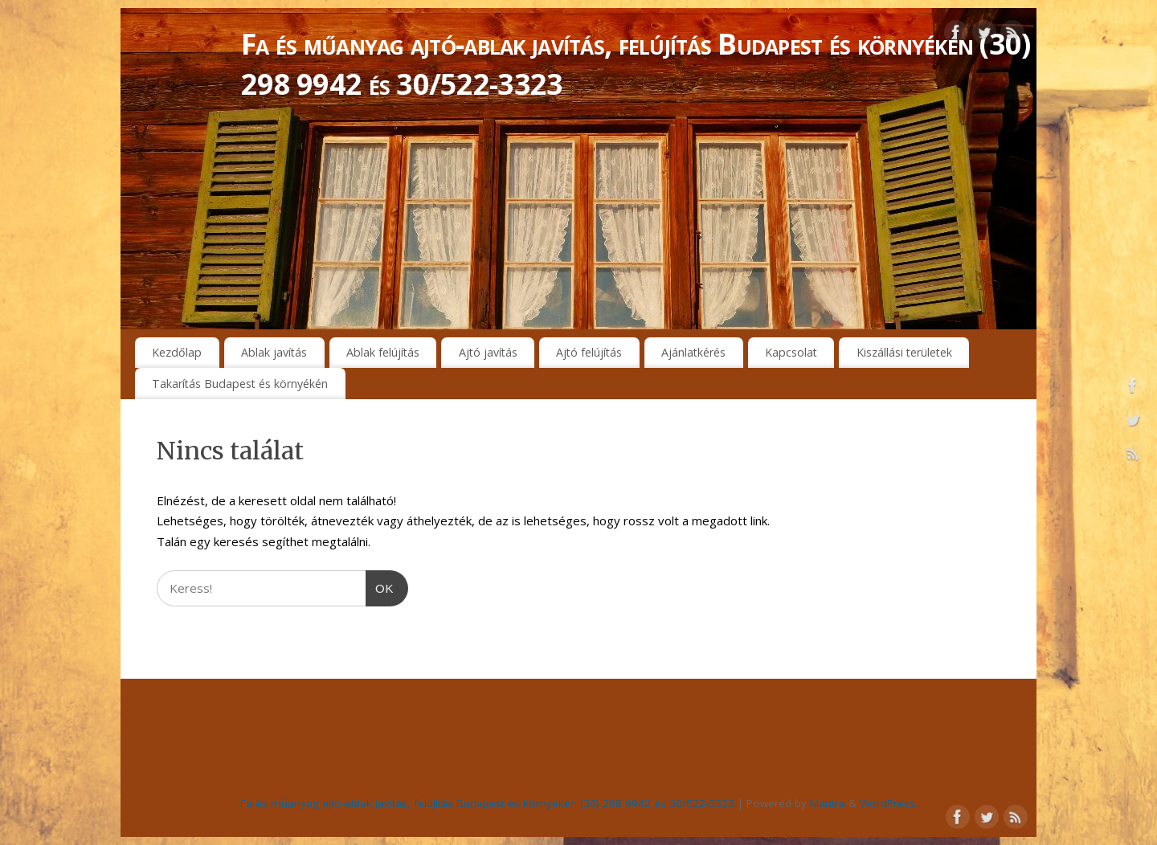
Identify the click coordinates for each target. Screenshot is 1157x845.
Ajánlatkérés (693, 352)
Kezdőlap (177, 352)
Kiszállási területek (904, 352)
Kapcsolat (791, 352)
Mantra (827, 803)
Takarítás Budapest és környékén (240, 383)
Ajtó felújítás (589, 352)
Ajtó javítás (488, 352)
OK (380, 586)
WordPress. (889, 803)
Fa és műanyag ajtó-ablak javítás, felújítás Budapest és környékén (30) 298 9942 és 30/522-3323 (636, 64)
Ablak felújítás (382, 352)
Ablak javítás (274, 352)
